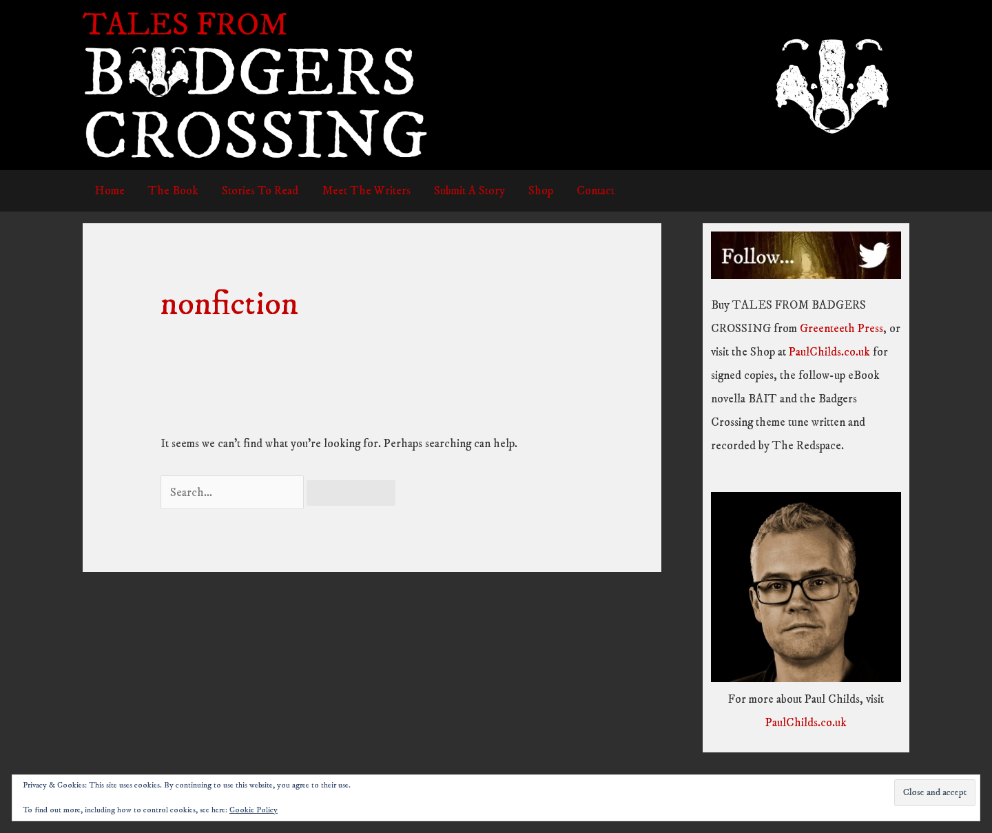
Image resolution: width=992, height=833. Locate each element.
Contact (595, 190)
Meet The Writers (366, 190)
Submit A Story (469, 190)
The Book (173, 190)
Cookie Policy (253, 810)
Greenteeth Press (841, 328)
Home (109, 190)
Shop (540, 190)
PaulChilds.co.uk (829, 352)
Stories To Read (260, 190)
